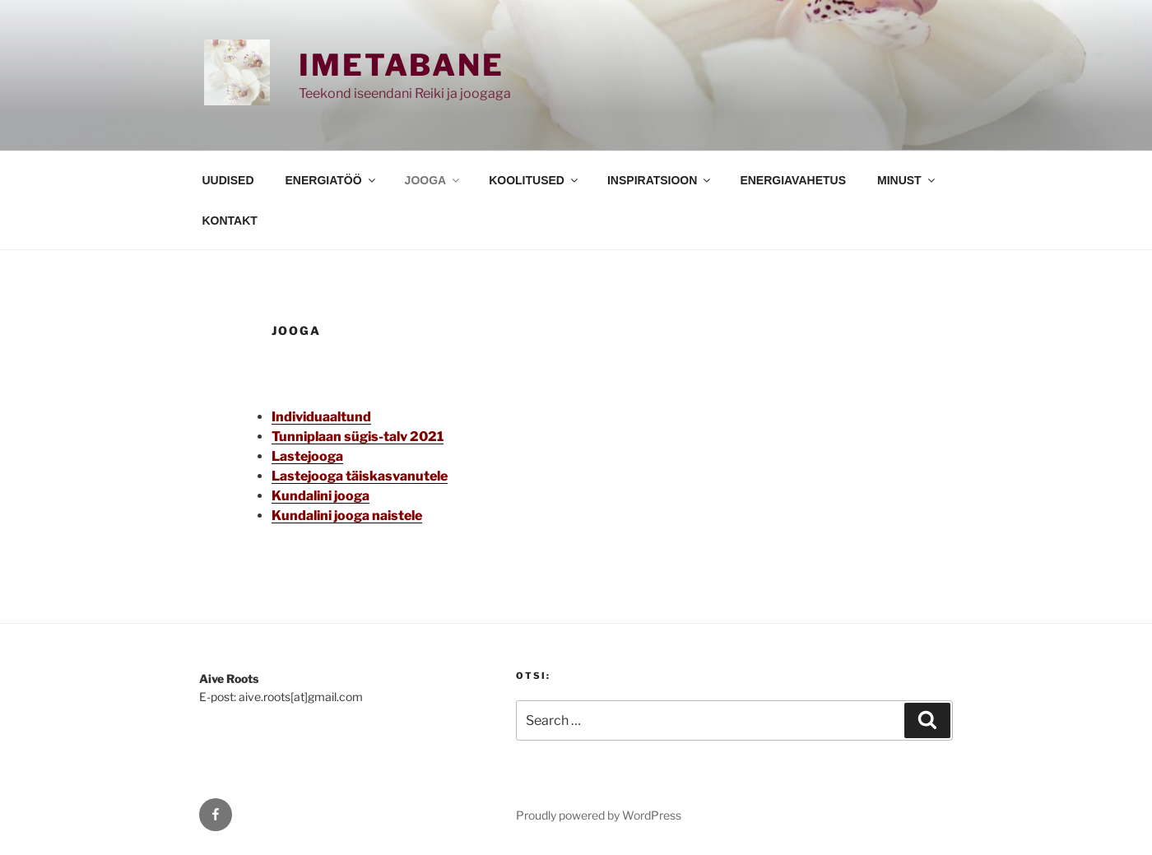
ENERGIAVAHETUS (793, 180)
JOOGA (433, 180)
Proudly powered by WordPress (598, 815)
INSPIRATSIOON (660, 180)
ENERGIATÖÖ (332, 180)
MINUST (907, 180)
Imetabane (401, 65)
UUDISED (228, 180)
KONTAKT (230, 220)
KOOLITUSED (534, 180)
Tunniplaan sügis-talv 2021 (358, 436)
